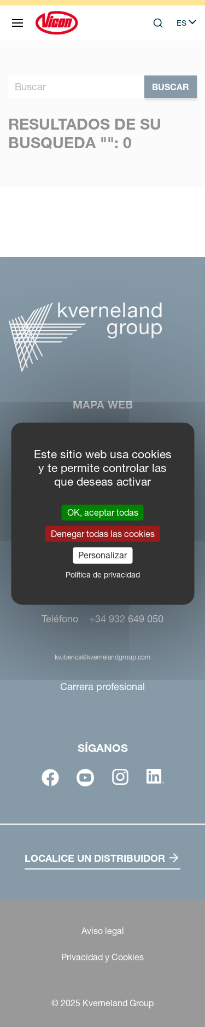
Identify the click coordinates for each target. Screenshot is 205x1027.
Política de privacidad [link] (103, 574)
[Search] (158, 23)
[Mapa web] (17, 22)
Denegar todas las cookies (103, 533)
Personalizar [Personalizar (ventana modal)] (102, 555)
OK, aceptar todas (102, 512)
